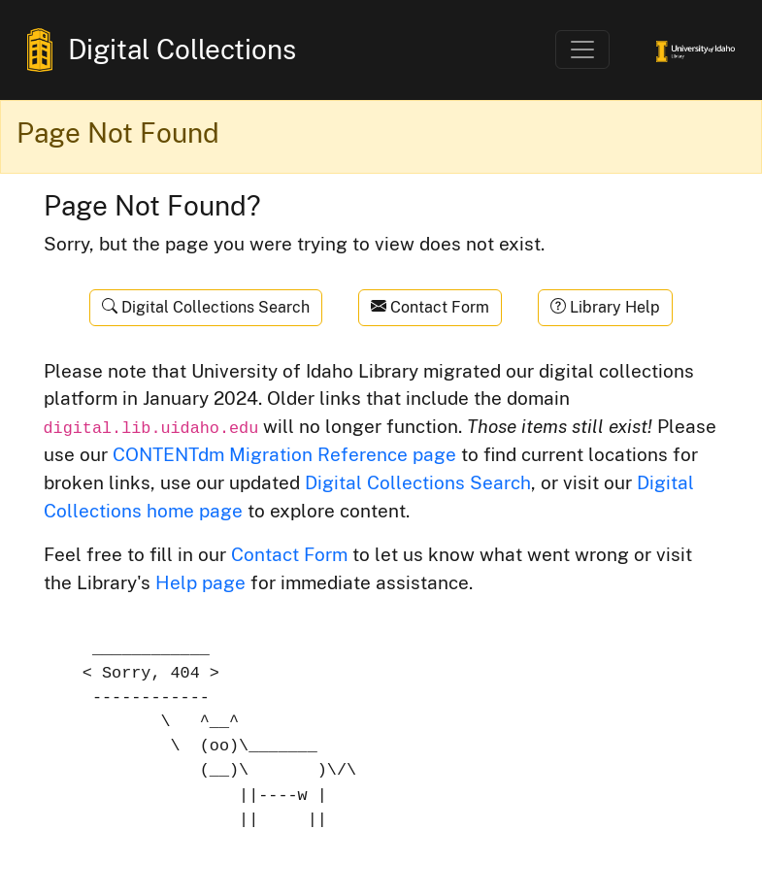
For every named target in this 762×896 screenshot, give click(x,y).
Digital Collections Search (206, 307)
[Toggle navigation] (582, 49)
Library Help (605, 307)
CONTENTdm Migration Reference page (284, 454)
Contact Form (430, 307)
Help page (200, 582)
